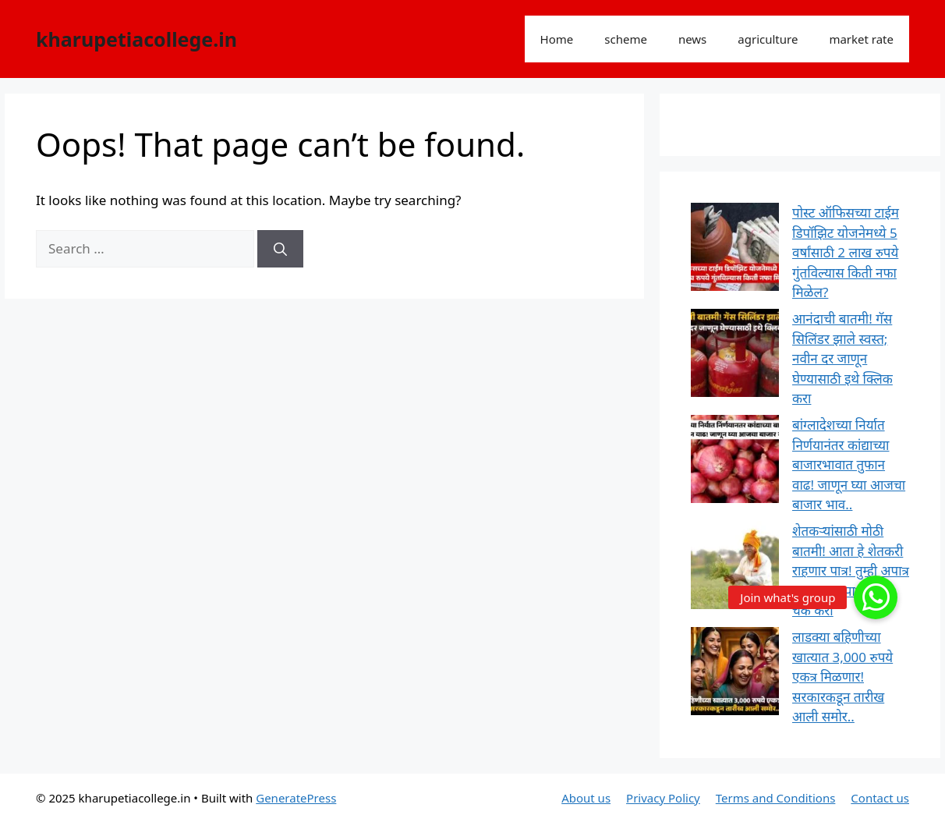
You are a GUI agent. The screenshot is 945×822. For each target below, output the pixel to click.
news (692, 39)
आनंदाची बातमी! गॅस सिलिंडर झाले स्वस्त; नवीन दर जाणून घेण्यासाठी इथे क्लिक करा (842, 358)
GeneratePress (296, 798)
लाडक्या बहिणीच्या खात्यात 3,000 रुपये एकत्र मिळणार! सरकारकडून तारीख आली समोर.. (842, 676)
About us (586, 798)
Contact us (880, 798)
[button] (875, 597)
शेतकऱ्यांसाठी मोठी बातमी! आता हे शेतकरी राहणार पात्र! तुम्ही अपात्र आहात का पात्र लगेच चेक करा (850, 570)
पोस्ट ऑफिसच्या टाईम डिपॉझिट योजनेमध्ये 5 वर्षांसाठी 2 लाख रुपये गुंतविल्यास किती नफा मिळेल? (845, 252)
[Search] (280, 249)
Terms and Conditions (776, 798)
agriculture (768, 39)
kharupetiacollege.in (136, 39)
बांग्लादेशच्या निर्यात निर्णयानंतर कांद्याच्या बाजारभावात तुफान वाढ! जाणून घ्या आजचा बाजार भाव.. (848, 464)
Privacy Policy (663, 798)
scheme (625, 39)
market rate (861, 39)
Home (557, 39)
